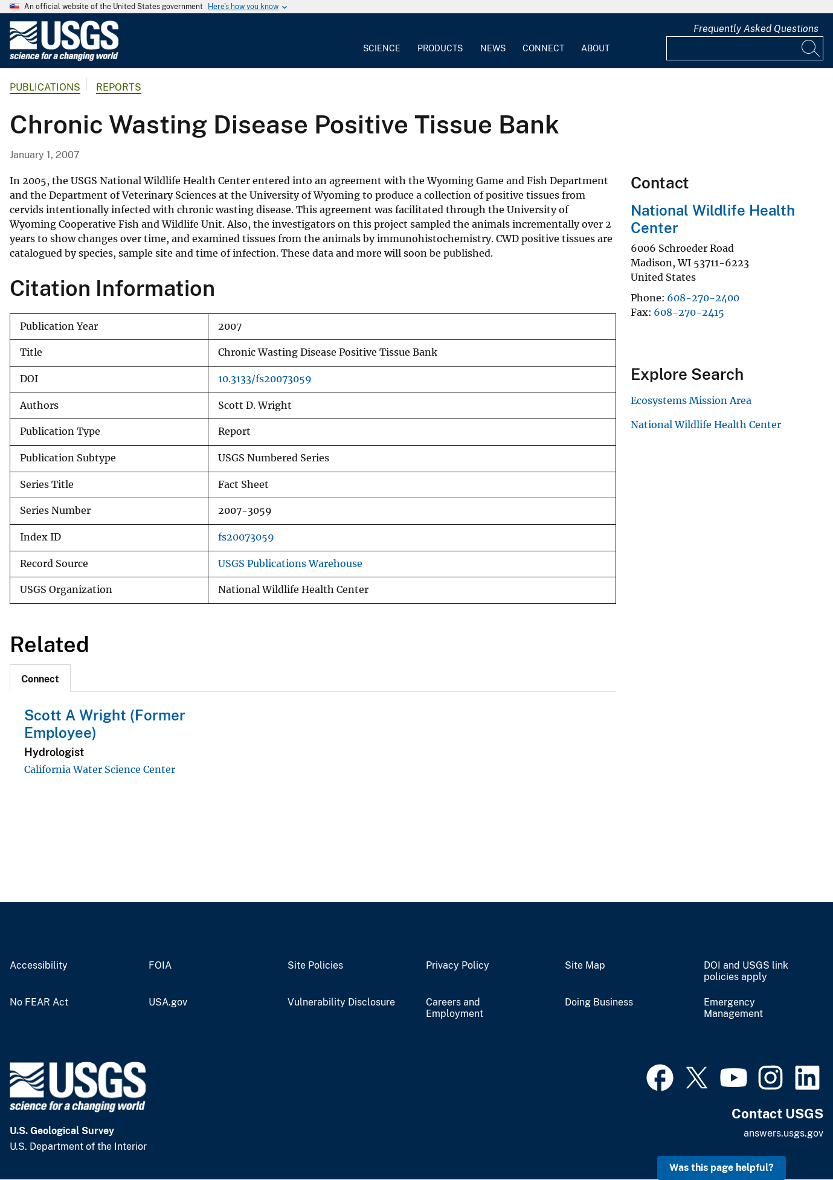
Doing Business (599, 1002)
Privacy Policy (457, 965)
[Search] (811, 48)
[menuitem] (382, 41)
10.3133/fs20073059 (265, 379)
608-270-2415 (689, 312)
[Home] (64, 58)
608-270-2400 (703, 298)
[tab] (40, 678)
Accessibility (39, 965)
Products (440, 48)
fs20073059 (246, 537)
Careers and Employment (454, 1008)
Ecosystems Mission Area (691, 400)
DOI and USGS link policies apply (746, 971)
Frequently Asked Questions (756, 28)
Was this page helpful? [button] (721, 1167)
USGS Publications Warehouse (290, 563)
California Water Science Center (99, 769)
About (595, 48)
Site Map (585, 965)
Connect (543, 48)
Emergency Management (733, 1008)
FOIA (160, 965)
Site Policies (315, 965)
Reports (118, 87)
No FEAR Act (39, 1002)
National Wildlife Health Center (706, 424)
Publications (45, 87)
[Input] (744, 48)
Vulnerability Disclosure (341, 1002)
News (493, 48)
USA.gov (168, 1002)
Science (381, 48)
